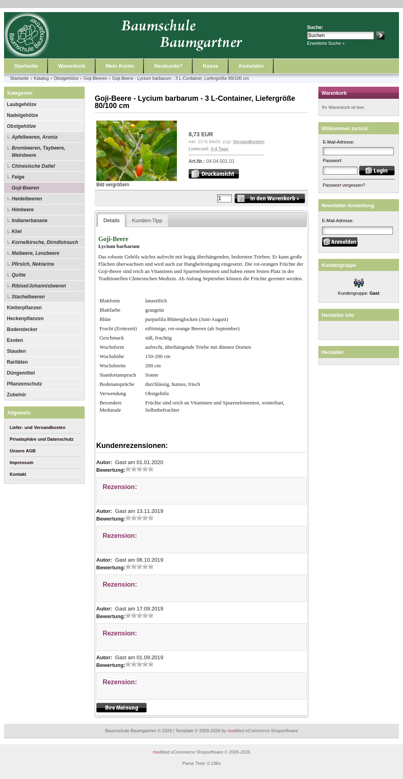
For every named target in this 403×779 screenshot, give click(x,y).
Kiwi (17, 231)
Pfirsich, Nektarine (33, 264)
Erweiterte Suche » (326, 43)
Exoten (15, 340)
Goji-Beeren (95, 78)
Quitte (19, 275)
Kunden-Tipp (147, 220)
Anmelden (251, 66)
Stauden (16, 351)
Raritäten (17, 362)
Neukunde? (168, 66)
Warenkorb (71, 66)
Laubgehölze (21, 104)
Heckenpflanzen (25, 318)
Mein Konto (120, 66)
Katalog (41, 78)
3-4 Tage (220, 148)
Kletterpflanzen (24, 307)
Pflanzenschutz (24, 384)
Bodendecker (22, 329)
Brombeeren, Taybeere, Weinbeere (38, 151)
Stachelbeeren (28, 297)
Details (111, 220)
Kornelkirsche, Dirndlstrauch (45, 242)
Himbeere (23, 209)
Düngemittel (21, 373)
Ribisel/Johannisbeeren (39, 286)
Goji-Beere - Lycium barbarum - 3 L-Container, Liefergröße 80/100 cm (180, 78)
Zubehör (16, 395)
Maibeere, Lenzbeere (35, 253)
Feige (18, 177)
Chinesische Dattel (33, 166)
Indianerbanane (30, 220)
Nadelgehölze (22, 115)
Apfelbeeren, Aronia (35, 137)
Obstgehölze (66, 78)
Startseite (26, 66)
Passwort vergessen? (344, 185)
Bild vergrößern (136, 182)
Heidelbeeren (27, 199)
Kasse (210, 66)
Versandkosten (248, 141)
